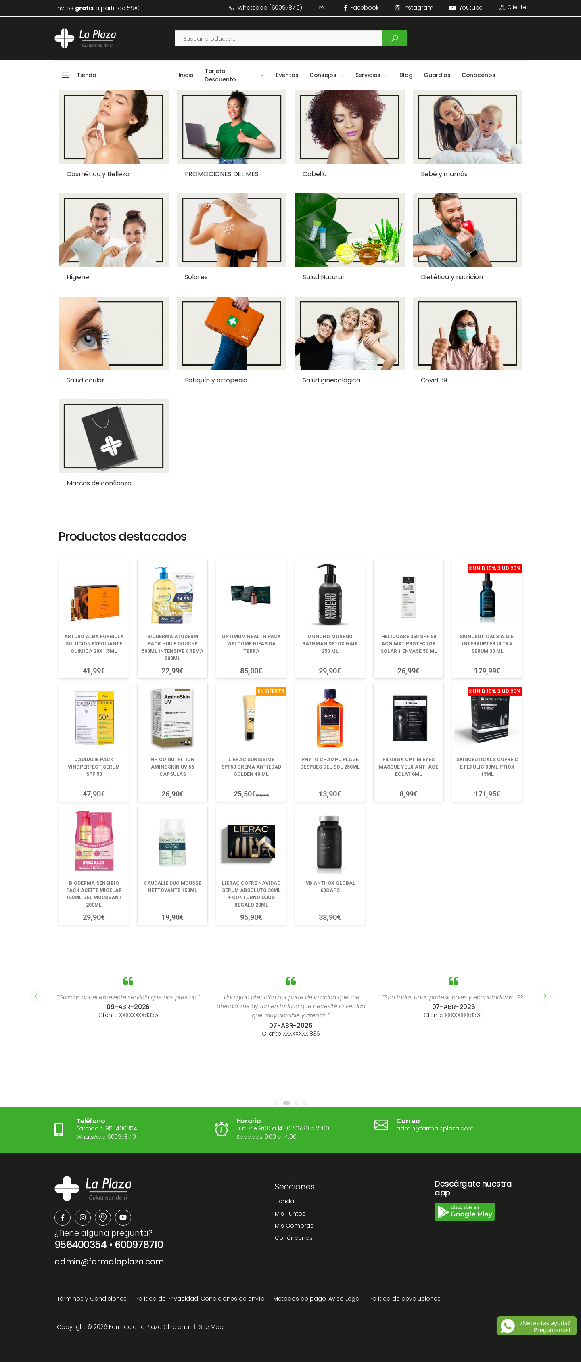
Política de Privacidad (166, 1299)
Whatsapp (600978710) (265, 8)
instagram (414, 8)
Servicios (368, 75)
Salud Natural (323, 277)
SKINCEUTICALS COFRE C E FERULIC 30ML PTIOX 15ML (487, 767)
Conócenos (478, 75)
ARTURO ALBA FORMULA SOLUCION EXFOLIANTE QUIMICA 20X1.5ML (94, 644)
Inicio (186, 75)
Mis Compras (294, 1226)
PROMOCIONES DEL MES (222, 174)
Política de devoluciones (405, 1299)
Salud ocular (85, 380)
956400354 (80, 1244)
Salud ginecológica (331, 380)
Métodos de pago (299, 1299)
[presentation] (36, 996)
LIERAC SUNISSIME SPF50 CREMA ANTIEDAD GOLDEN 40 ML (251, 767)
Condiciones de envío (233, 1299)
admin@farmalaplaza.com (109, 1261)
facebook (361, 8)
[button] (276, 1103)
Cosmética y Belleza (98, 174)
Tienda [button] (86, 75)
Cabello (315, 174)
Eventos (287, 75)
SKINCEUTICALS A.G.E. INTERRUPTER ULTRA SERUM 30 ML (487, 644)
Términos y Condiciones (92, 1299)
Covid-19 (434, 380)
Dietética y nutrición (452, 277)
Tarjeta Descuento (220, 75)
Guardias (437, 75)
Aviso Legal (344, 1299)
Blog (405, 75)
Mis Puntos (290, 1214)
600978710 (139, 1244)
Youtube (466, 8)
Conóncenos (294, 1238)
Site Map (211, 1327)
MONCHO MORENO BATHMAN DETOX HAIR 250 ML (330, 644)
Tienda (284, 1201)
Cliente (513, 7)
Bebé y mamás (444, 174)
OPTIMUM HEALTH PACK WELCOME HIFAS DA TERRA (251, 644)
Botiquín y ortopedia (216, 380)
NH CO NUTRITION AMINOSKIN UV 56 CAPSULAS (172, 767)
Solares (196, 277)
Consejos (322, 75)
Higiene (78, 277)
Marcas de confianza (99, 483)
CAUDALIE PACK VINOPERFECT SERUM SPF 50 (94, 767)
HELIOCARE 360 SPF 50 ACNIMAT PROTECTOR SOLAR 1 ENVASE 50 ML (408, 644)
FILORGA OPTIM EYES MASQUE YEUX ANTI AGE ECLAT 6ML (408, 767)
